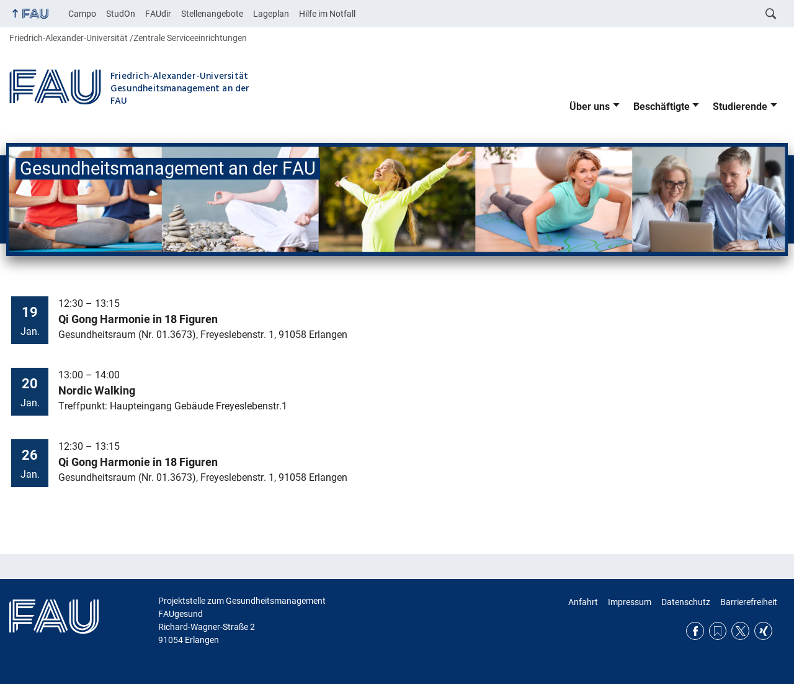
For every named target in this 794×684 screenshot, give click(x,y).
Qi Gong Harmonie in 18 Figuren (138, 319)
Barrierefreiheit (748, 602)
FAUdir (158, 14)
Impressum (629, 602)
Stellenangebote (212, 14)
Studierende (740, 106)
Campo (82, 14)
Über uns (589, 106)
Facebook (695, 631)
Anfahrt (583, 602)
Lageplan (271, 14)
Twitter (740, 631)
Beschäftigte (661, 106)
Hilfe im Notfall (327, 14)
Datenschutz (685, 602)
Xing (763, 631)
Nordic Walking (96, 391)
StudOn (120, 14)
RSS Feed (718, 631)
